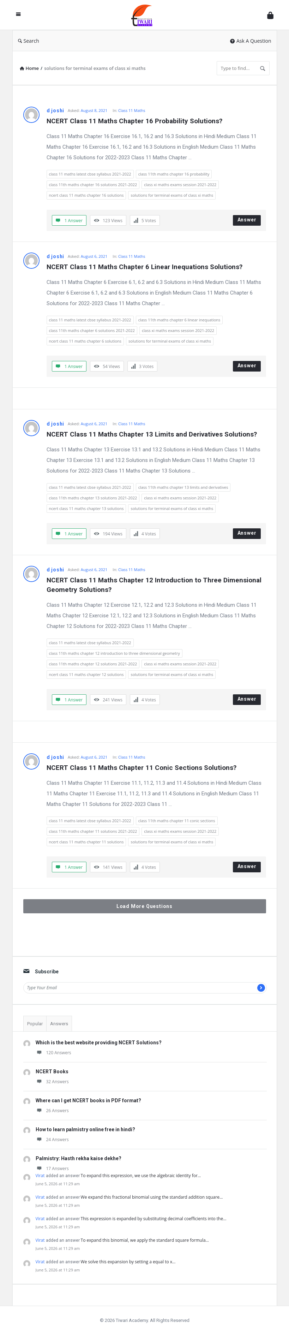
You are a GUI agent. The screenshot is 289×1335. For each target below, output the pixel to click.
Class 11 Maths (131, 110)
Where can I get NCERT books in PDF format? (88, 1100)
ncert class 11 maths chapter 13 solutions (86, 508)
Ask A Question (250, 40)
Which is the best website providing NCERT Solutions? (99, 1042)
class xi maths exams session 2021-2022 (180, 184)
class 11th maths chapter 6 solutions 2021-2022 (92, 330)
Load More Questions (144, 906)
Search (28, 40)
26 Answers (52, 1111)
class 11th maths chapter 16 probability (174, 174)
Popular (35, 1023)
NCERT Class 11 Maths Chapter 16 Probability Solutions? (134, 121)
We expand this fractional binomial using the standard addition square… (152, 1197)
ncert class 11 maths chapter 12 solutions (86, 674)
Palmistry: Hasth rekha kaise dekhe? (78, 1158)
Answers (59, 1023)
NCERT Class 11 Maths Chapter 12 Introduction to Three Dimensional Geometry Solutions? (155, 585)
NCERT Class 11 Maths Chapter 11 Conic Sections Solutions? (141, 768)
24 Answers (52, 1140)
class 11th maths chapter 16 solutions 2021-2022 (93, 184)
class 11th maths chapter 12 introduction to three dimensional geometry (114, 653)
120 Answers (53, 1053)
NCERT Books (52, 1071)
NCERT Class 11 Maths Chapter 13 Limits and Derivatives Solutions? (152, 434)
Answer (247, 219)
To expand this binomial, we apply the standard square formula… (145, 1240)
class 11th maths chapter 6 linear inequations (179, 319)
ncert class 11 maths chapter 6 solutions (85, 341)
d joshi (56, 110)
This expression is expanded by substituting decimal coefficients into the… (154, 1219)
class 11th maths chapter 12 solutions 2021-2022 (93, 663)
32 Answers (52, 1082)
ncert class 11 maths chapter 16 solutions (86, 195)
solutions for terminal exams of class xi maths (172, 195)
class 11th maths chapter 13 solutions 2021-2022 (93, 497)
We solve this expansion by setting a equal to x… (128, 1262)
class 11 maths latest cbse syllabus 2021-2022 (90, 174)
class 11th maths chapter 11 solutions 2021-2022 (93, 831)
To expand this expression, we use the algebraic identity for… (141, 1176)
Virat (40, 1176)
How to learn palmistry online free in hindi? (85, 1129)
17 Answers (52, 1168)
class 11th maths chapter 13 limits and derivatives (183, 487)
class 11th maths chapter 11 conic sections (176, 820)
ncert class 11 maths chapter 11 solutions (86, 841)
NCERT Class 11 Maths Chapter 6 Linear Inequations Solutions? (144, 267)
